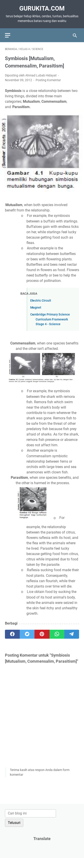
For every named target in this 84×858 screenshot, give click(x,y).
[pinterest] (41, 634)
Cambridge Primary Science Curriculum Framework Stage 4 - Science (50, 319)
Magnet (35, 307)
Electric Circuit (40, 301)
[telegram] (71, 634)
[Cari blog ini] (30, 813)
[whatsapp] (57, 634)
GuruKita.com (42, 8)
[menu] (10, 35)
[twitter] (27, 634)
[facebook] (12, 634)
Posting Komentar (48, 80)
